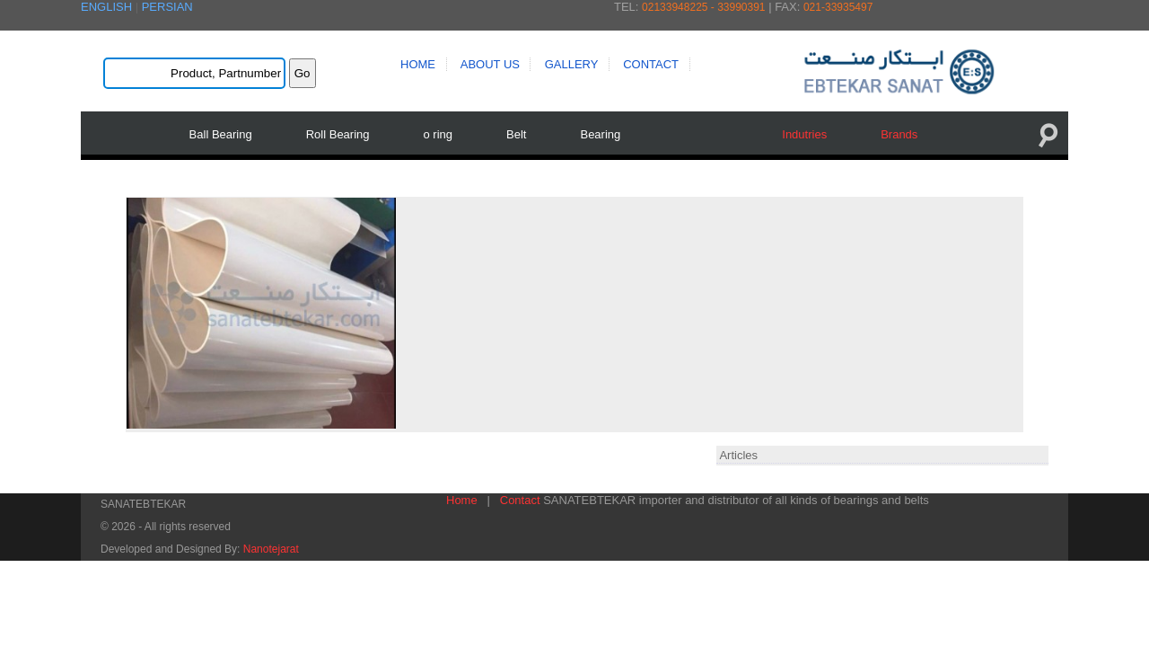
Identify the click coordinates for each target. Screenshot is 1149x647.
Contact (520, 494)
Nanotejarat (271, 543)
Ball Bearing (217, 134)
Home (462, 494)
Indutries (801, 134)
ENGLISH (106, 6)
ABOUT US (490, 64)
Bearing (597, 134)
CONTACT (651, 64)
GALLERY (572, 64)
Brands (896, 134)
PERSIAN (167, 6)
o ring (435, 134)
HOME (417, 64)
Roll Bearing (334, 134)
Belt (513, 134)
